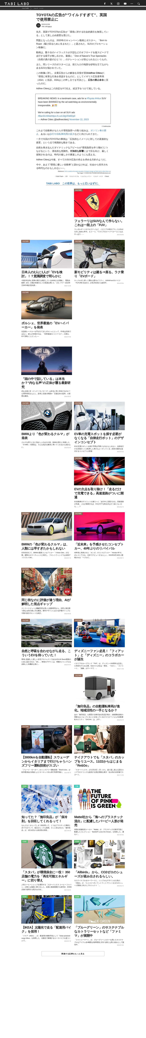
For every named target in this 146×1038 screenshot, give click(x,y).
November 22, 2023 (79, 120)
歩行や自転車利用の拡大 (62, 135)
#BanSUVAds (44, 117)
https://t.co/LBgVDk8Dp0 (63, 117)
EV (67, 177)
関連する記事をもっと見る (72, 955)
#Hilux (98, 99)
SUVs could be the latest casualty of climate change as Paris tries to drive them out (87, 172)
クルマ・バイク (98, 177)
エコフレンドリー (87, 177)
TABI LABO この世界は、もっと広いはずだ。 (73, 184)
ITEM (77, 787)
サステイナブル (74, 177)
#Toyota (90, 99)
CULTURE (78, 191)
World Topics (59, 177)
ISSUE (77, 728)
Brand (107, 177)
